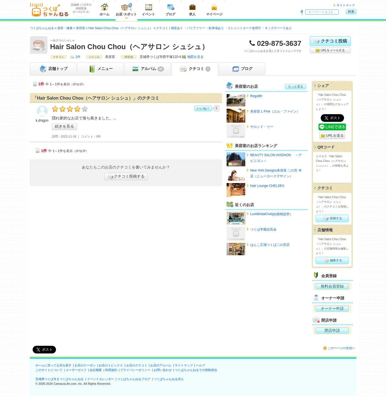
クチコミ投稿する (126, 176)
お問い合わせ (163, 370)
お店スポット (126, 9)
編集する (332, 260)
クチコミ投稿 (330, 41)
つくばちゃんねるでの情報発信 (196, 370)
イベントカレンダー (100, 379)
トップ (53, 68)
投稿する (332, 218)
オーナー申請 (332, 308)
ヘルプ (200, 365)
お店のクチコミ (136, 365)
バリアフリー (196, 28)
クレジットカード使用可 (244, 28)
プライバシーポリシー (135, 370)
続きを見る (64, 126)
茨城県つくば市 (46, 379)
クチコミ (194, 68)
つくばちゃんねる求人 (169, 379)
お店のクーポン (85, 365)
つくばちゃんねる (72, 379)
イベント (148, 9)
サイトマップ (346, 5)
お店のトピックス (111, 365)
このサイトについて (49, 370)
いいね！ (203, 108)
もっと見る (295, 86)
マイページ (214, 9)
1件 (78, 57)
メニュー (100, 68)
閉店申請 (332, 330)
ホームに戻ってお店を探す (53, 365)
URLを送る (332, 135)
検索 (351, 11)
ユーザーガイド (76, 370)
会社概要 (96, 370)
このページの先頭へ (341, 348)
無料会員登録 (332, 286)
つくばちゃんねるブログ (133, 379)
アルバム (147, 68)
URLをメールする (330, 50)
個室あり (177, 28)
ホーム (104, 9)
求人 (192, 9)
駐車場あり (216, 28)
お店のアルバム (160, 365)
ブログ (170, 9)
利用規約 (111, 370)
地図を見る (195, 57)
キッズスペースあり (278, 28)
